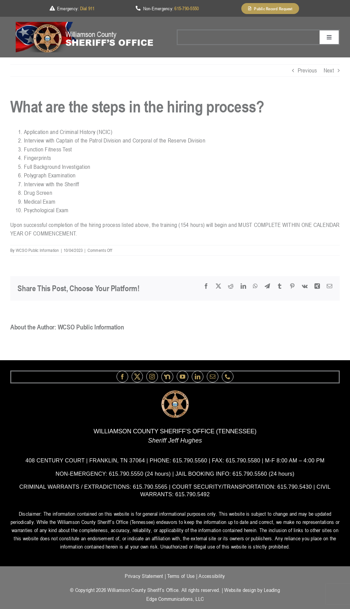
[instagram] (152, 376)
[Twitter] (137, 376)
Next (329, 70)
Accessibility (212, 575)
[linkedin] (197, 376)
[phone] (227, 376)
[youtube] (182, 376)
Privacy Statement (144, 575)
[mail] (212, 376)
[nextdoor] (167, 377)
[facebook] (122, 376)
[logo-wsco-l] (175, 393)
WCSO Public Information (37, 250)
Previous (307, 70)
